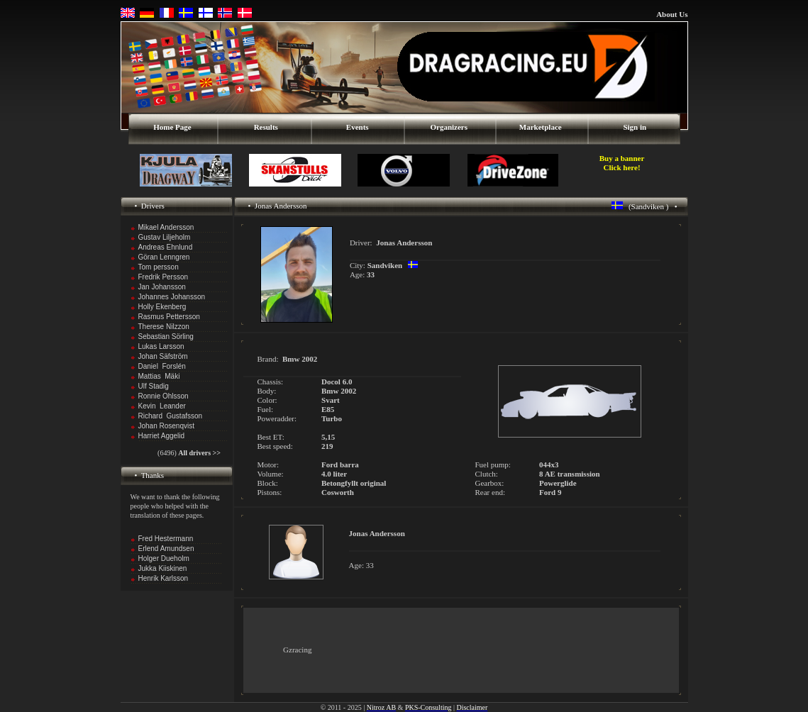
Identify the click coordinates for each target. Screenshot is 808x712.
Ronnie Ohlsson (163, 396)
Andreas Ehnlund (165, 247)
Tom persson (158, 267)
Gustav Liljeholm (164, 237)
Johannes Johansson (172, 297)
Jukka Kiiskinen (162, 568)
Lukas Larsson (161, 346)
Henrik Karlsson (163, 578)
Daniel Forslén (162, 366)
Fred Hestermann (166, 539)
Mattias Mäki (159, 376)
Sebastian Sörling (166, 336)
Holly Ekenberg (162, 307)
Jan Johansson (162, 287)
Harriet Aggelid (161, 436)
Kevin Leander (162, 406)
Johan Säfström (163, 356)
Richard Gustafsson (170, 416)
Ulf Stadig (153, 386)
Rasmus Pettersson (169, 317)
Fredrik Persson (163, 277)
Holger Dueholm (163, 558)
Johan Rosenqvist (166, 426)
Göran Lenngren (164, 257)
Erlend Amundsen (166, 548)
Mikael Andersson (166, 227)
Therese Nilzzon (163, 326)
